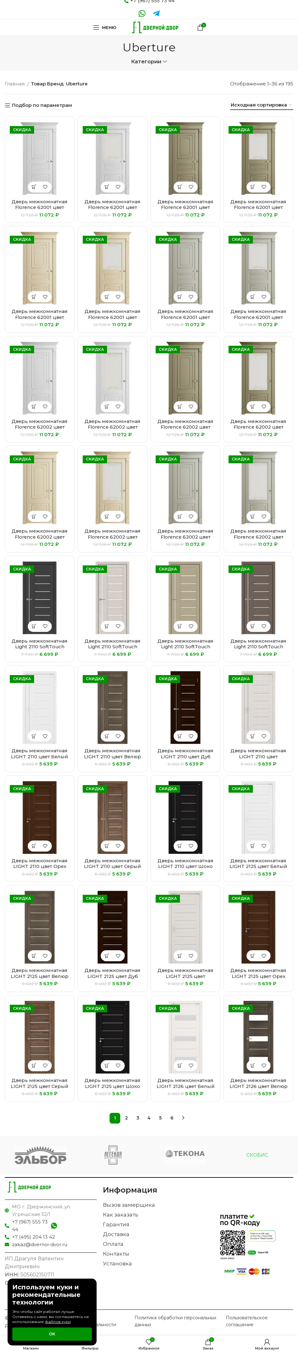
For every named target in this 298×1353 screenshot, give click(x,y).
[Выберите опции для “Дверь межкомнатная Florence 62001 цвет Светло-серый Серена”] (180, 296)
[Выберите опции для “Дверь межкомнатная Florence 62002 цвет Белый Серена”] (34, 406)
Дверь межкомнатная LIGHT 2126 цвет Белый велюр (185, 1086)
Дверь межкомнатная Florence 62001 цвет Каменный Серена (185, 207)
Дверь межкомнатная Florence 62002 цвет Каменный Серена (185, 427)
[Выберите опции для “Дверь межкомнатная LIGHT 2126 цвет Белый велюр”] (180, 1065)
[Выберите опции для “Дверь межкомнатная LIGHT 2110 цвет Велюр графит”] (107, 736)
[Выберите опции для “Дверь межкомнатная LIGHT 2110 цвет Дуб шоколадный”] (180, 736)
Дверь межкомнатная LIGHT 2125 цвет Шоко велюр (112, 1086)
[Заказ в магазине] (261, 105)
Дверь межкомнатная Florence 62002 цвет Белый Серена (40, 427)
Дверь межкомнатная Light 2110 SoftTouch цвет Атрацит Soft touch (40, 649)
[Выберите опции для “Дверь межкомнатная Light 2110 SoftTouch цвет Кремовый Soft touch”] (180, 626)
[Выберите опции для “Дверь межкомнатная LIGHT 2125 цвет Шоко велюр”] (107, 1065)
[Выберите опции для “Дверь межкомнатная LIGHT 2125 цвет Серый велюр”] (34, 1065)
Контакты (116, 1254)
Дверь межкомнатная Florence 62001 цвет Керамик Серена (40, 317)
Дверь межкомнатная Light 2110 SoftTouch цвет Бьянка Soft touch (113, 646)
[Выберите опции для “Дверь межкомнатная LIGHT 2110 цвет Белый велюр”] (34, 736)
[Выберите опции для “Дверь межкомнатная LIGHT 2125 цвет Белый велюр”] (253, 846)
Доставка (116, 1234)
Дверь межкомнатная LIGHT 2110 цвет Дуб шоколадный (185, 756)
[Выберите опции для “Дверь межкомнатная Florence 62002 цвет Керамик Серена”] (34, 516)
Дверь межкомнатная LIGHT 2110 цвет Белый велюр (39, 756)
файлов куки (58, 1321)
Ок (52, 1333)
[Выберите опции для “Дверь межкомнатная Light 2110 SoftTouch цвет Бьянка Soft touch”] (107, 626)
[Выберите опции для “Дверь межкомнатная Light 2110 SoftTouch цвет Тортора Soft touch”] (253, 626)
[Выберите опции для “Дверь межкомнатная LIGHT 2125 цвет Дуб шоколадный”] (107, 955)
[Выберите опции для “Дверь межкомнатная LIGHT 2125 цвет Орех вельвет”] (253, 955)
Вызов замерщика (129, 1205)
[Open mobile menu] (104, 27)
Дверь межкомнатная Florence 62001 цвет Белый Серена (40, 207)
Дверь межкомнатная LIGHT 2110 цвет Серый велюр (112, 866)
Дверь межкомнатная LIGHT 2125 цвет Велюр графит (40, 976)
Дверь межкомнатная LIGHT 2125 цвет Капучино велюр (185, 976)
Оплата (113, 1244)
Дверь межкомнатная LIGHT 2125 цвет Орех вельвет (258, 976)
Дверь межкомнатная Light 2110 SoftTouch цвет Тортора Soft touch (258, 649)
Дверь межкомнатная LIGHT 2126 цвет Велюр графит (258, 1086)
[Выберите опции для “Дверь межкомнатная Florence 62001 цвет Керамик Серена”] (34, 296)
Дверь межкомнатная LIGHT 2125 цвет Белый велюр (258, 866)
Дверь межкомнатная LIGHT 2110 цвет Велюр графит (112, 756)
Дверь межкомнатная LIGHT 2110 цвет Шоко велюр (185, 866)
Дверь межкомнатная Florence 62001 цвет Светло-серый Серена (185, 317)
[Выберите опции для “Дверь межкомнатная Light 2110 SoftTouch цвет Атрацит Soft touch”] (34, 626)
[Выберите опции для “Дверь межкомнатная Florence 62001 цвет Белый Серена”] (34, 187)
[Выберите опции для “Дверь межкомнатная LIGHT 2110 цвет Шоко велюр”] (180, 846)
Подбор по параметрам (42, 105)
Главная (15, 84)
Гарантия (116, 1224)
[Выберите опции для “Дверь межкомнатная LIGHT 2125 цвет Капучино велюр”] (180, 955)
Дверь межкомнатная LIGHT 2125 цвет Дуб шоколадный (112, 976)
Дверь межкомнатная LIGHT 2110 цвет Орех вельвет (40, 866)
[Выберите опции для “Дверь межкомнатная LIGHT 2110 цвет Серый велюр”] (107, 846)
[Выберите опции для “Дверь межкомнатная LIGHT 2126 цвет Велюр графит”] (253, 1065)
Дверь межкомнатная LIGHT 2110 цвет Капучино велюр (258, 756)
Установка (117, 1263)
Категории (146, 61)
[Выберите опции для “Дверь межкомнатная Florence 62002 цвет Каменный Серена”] (180, 406)
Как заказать (120, 1214)
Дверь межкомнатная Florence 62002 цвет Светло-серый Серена (185, 536)
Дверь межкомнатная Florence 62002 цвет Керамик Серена (40, 536)
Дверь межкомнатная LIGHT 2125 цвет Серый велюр (40, 1086)
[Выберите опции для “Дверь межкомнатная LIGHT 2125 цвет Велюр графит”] (34, 955)
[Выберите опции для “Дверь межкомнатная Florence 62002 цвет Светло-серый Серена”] (180, 516)
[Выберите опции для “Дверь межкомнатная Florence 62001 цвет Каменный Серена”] (180, 187)
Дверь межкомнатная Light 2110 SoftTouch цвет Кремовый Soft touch (185, 649)
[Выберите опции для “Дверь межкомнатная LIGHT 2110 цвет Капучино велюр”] (253, 736)
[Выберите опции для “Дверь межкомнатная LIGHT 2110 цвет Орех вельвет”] (34, 846)
